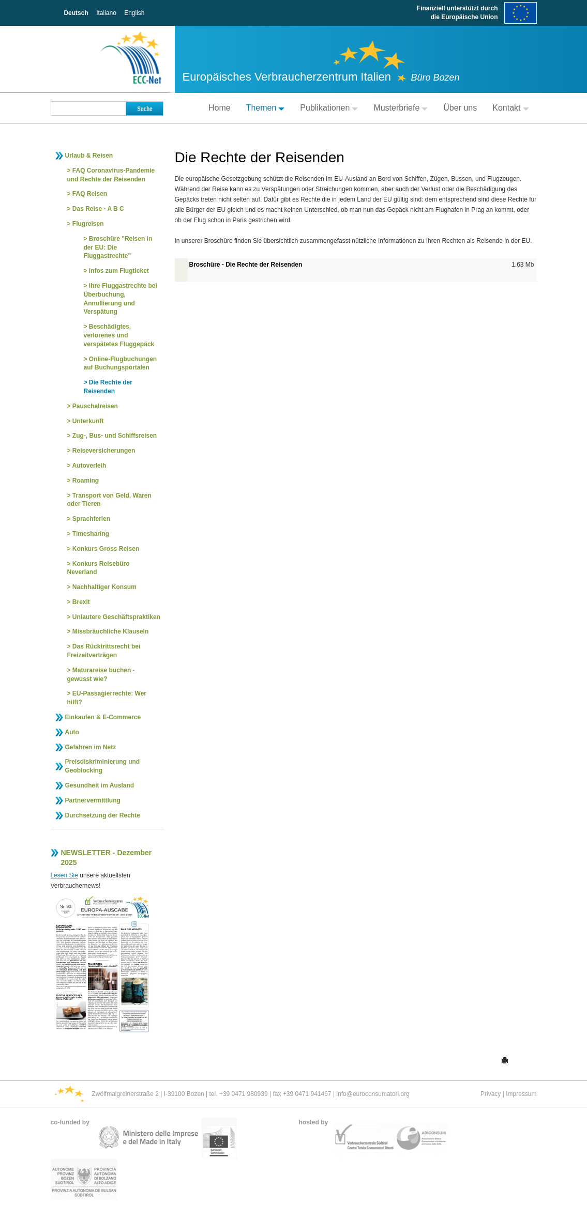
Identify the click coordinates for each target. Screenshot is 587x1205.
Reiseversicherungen (103, 450)
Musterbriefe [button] (400, 107)
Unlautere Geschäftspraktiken (116, 617)
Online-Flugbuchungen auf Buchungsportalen (120, 364)
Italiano (106, 13)
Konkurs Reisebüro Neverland (98, 568)
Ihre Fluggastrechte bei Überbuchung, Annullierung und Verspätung (120, 298)
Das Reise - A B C (98, 208)
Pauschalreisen (95, 406)
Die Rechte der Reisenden (108, 387)
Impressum (521, 1094)
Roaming (85, 480)
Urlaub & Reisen (89, 155)
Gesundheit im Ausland (99, 785)
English (134, 13)
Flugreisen (88, 223)
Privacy (490, 1094)
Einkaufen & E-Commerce (103, 717)
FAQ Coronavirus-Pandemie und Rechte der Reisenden (111, 175)
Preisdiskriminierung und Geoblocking (102, 766)
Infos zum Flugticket (119, 270)
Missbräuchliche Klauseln (110, 631)
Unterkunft (88, 421)
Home (219, 107)
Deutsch (76, 13)
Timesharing (90, 533)
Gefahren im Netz (90, 747)
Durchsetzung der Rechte (102, 815)
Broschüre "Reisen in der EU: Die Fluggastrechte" (118, 247)
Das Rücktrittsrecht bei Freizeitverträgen (104, 651)
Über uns (460, 107)
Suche (144, 108)
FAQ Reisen (89, 193)
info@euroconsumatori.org (373, 1094)
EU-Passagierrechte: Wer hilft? (107, 698)
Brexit (81, 602)
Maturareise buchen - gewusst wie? (101, 675)
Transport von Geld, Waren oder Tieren (109, 500)
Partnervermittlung (93, 800)
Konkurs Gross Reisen (105, 548)
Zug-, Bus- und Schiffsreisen (114, 435)
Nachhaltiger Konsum (104, 587)
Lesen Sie (64, 875)
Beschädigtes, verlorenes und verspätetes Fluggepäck (119, 335)
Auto (72, 732)
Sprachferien (91, 518)
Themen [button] (265, 107)
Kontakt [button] (510, 107)
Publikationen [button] (329, 107)
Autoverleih (89, 465)
